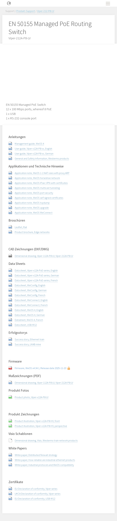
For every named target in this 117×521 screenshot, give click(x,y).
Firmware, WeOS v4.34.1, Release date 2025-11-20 (40, 368)
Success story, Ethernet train (29, 339)
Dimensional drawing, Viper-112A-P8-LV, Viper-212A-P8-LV (44, 256)
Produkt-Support (25, 11)
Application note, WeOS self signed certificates (39, 197)
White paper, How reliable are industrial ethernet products (45, 460)
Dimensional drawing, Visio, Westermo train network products (46, 440)
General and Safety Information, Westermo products (42, 158)
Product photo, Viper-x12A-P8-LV (31, 397)
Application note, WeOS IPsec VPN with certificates (41, 183)
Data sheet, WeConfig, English (30, 285)
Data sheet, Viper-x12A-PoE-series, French (36, 280)
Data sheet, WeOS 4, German (30, 315)
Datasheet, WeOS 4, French (29, 320)
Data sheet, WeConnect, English (31, 300)
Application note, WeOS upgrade (32, 207)
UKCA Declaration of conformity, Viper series (37, 493)
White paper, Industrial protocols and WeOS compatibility (44, 465)
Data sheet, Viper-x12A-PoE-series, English (36, 270)
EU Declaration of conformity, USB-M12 (35, 498)
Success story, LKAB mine (28, 344)
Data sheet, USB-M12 (26, 325)
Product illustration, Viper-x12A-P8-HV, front (37, 421)
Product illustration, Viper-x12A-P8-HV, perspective (41, 426)
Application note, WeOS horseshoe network (37, 178)
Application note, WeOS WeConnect (33, 212)
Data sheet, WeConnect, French (31, 305)
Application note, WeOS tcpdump (32, 202)
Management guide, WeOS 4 (29, 143)
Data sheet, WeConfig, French (30, 295)
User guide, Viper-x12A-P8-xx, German (34, 153)
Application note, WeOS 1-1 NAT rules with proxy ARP (42, 173)
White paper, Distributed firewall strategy (36, 455)
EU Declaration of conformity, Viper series (36, 488)
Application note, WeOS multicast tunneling (37, 188)
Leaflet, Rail (21, 227)
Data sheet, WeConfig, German (31, 290)
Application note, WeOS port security (34, 192)
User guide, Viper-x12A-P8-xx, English (33, 148)
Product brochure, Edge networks (32, 232)
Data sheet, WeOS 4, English (29, 310)
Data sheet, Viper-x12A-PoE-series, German (37, 275)
